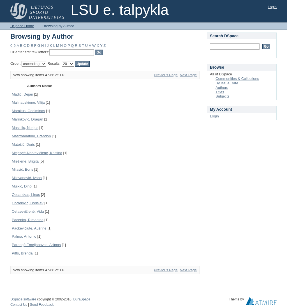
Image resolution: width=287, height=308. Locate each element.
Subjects (223, 96)
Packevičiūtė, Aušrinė (29, 228)
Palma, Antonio (24, 236)
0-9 (13, 45)
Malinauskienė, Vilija (28, 102)
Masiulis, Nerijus (25, 128)
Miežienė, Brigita (25, 161)
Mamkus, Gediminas (28, 111)
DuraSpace (81, 299)
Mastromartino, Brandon (31, 136)
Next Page (188, 75)
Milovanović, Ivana (27, 178)
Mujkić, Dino (22, 186)
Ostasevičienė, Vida (28, 211)
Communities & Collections (237, 79)
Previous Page (166, 75)
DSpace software (23, 299)
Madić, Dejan (22, 94)
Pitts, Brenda (22, 253)
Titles (220, 92)
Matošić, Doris (23, 144)
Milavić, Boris (22, 169)
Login (272, 7)
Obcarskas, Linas (26, 195)
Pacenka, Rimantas (27, 220)
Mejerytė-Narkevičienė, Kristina (37, 153)
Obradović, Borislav (27, 203)
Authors (222, 87)
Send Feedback (42, 305)
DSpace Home (22, 26)
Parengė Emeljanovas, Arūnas (36, 245)
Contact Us (18, 305)
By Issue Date (227, 83)
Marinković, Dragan (27, 119)
